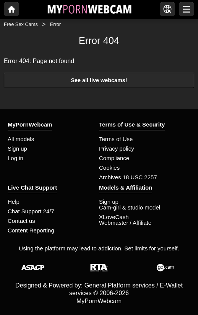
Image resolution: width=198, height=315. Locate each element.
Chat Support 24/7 (31, 211)
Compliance (114, 158)
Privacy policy (116, 148)
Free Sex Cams (21, 24)
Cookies (109, 167)
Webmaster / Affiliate (125, 222)
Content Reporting (31, 230)
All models (21, 139)
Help (13, 201)
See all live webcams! (99, 80)
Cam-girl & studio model (129, 207)
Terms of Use (116, 139)
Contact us (21, 221)
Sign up (17, 148)
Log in (15, 158)
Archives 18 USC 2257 (128, 177)
